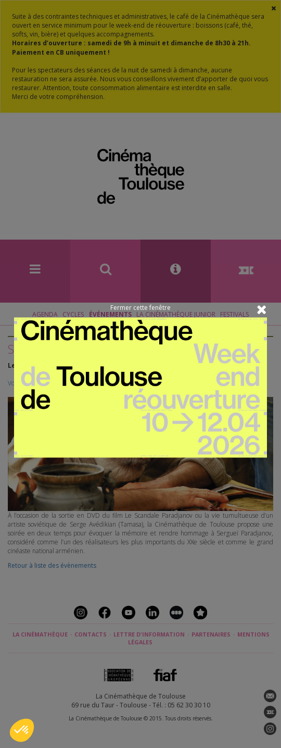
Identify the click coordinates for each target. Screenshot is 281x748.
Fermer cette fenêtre (140, 307)
